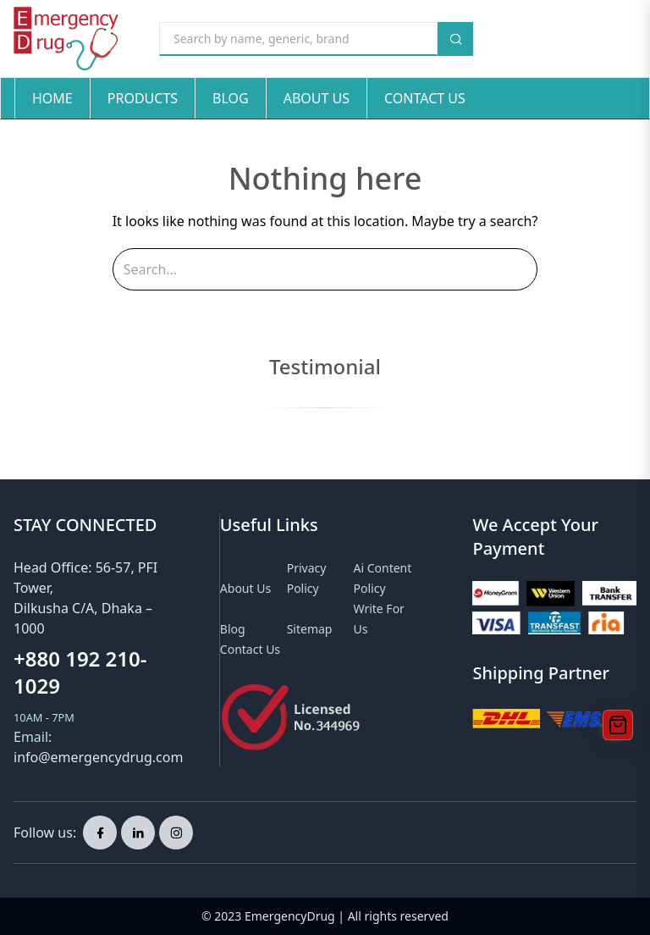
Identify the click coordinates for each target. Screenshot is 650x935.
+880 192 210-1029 (80, 672)
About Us (317, 98)
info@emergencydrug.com (98, 757)
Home (52, 98)
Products (142, 98)
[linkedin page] (138, 832)
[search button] (455, 39)
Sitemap (310, 629)
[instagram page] (176, 832)
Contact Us (424, 98)
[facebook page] (100, 832)
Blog (230, 98)
